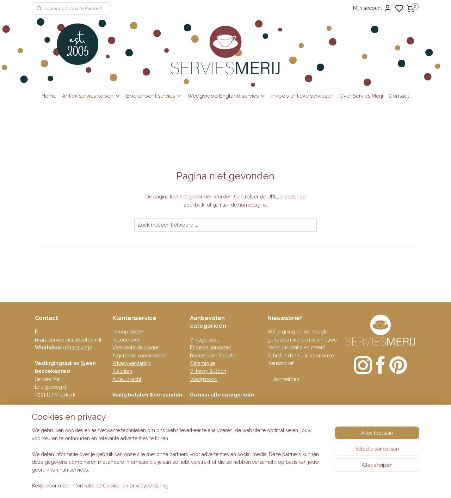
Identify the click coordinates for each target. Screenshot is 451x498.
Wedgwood (203, 379)
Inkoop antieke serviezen (302, 96)
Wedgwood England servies (226, 96)
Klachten (122, 371)
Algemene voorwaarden (139, 355)
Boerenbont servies (154, 96)
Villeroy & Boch (208, 371)
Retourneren (126, 340)
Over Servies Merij (361, 96)
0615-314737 (77, 347)
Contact (399, 96)
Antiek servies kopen (91, 96)
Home (49, 96)
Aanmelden (286, 379)
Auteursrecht (126, 379)
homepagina (252, 205)
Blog (117, 440)
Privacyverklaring (131, 363)
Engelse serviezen (210, 347)
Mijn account (372, 8)
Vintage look (204, 340)
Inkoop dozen (128, 331)
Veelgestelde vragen (136, 347)
